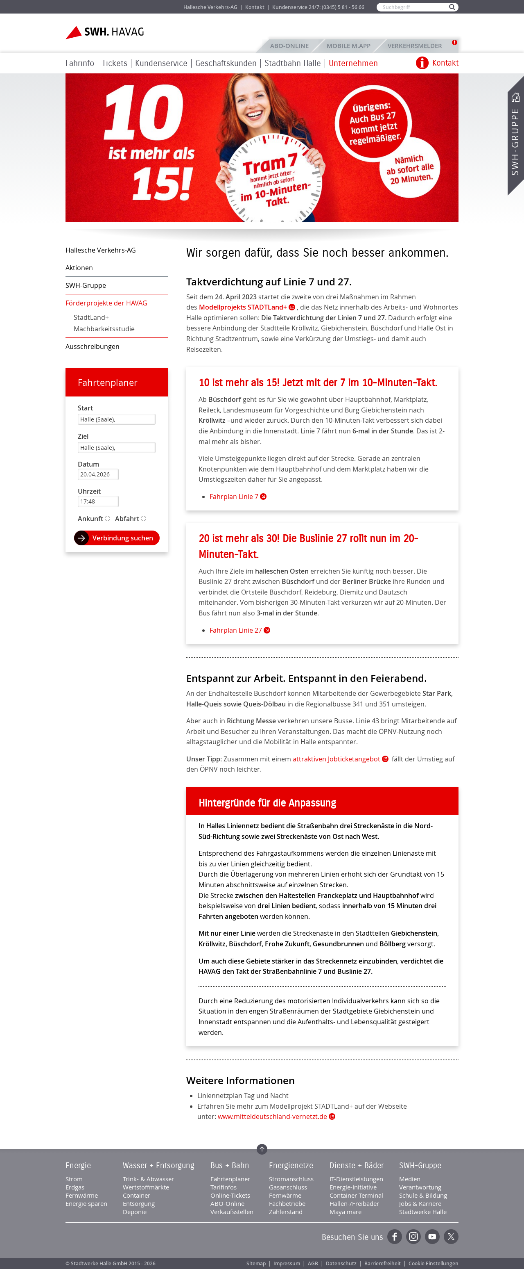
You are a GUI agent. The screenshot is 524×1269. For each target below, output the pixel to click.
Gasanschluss (288, 1187)
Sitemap (256, 1263)
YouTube (432, 1236)
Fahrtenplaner (108, 382)
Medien (409, 1179)
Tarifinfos (223, 1187)
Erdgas (75, 1187)
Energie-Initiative (353, 1187)
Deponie (135, 1211)
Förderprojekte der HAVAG (106, 303)
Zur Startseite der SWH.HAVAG (106, 32)
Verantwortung (420, 1187)
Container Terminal (356, 1195)
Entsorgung (139, 1203)
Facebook (394, 1236)
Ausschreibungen (93, 346)
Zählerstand (286, 1211)
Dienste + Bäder (357, 1166)
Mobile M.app (348, 45)
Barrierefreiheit (382, 1263)
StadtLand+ (91, 317)
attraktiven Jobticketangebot (336, 758)
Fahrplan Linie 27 (236, 630)
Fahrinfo (80, 63)
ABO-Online (289, 45)
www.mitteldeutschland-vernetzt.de (272, 1116)
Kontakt (254, 7)
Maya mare (345, 1211)
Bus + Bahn (229, 1166)
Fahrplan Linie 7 (234, 496)
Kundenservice (161, 63)
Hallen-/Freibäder (354, 1203)
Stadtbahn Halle (292, 63)
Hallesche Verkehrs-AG (210, 7)
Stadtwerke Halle (423, 1211)
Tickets (114, 63)
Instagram (413, 1236)
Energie (78, 1166)
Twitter (451, 1236)
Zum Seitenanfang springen (262, 1149)
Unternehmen (353, 63)
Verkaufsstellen (231, 1211)
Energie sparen (86, 1203)
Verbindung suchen (123, 537)
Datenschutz (341, 1263)
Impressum (286, 1263)
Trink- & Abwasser (148, 1179)
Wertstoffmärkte (146, 1187)
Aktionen (79, 267)
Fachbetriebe (287, 1203)
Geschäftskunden (226, 63)
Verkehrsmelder (417, 45)
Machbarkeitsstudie (104, 328)
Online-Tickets (230, 1195)
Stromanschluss (291, 1179)
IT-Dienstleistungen (356, 1179)
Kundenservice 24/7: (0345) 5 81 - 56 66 (318, 7)
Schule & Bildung (423, 1195)
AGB (313, 1263)
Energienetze (291, 1166)
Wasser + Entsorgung (158, 1166)
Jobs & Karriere (159, 7)
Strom (74, 1179)
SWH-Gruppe (515, 141)
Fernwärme (82, 1195)
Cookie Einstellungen (433, 1263)
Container (136, 1195)
